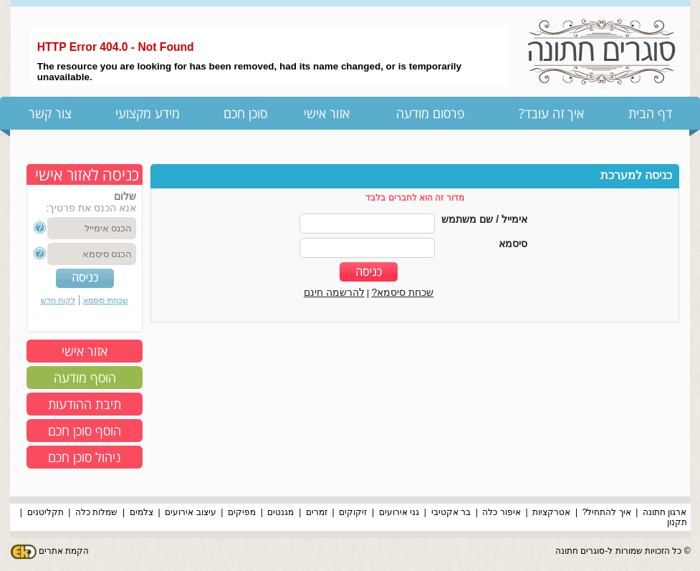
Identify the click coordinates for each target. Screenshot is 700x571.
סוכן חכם (245, 113)
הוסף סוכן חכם (84, 430)
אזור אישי (327, 113)
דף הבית (650, 113)
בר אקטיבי (451, 512)
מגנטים (280, 512)
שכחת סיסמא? (403, 292)
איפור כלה (501, 512)
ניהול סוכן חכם (84, 457)
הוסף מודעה (85, 377)
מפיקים (242, 512)
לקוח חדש (58, 300)
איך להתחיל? (606, 512)
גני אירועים (399, 512)
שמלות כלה (96, 512)
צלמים (141, 512)
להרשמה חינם (334, 292)
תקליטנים (45, 512)
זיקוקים (353, 512)
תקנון (677, 522)
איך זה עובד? (551, 113)
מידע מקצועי (147, 113)
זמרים (316, 512)
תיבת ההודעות (84, 404)
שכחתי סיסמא (105, 300)
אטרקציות (551, 512)
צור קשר (50, 113)
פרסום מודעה (430, 113)
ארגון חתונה (664, 512)
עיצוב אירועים (190, 512)
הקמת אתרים (64, 551)
